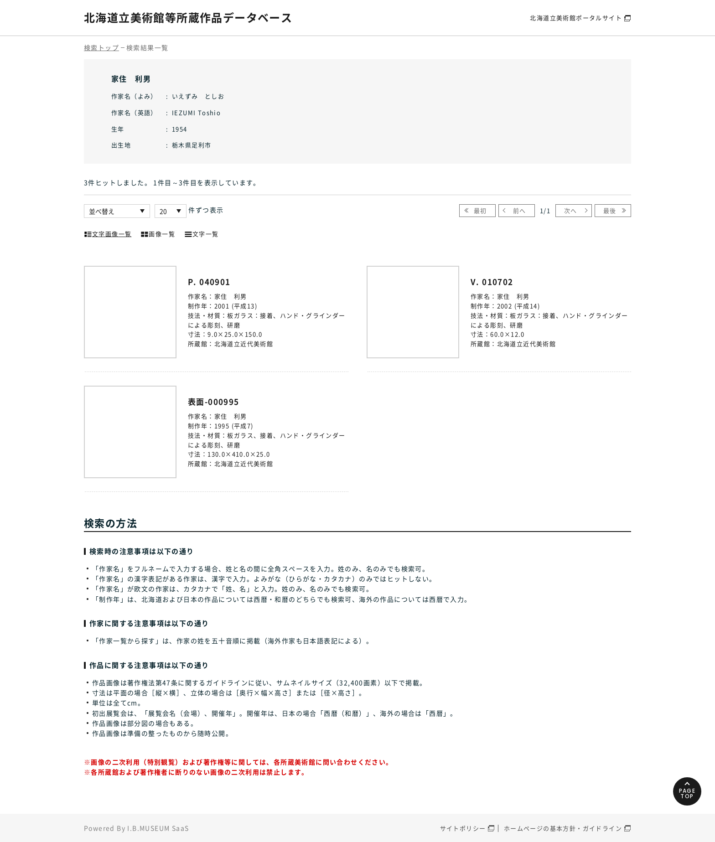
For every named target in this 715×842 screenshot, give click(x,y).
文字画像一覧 (107, 233)
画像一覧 (157, 233)
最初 (480, 210)
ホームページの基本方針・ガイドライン (563, 828)
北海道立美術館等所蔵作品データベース (188, 17)
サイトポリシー (463, 828)
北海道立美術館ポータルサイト (576, 17)
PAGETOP (687, 793)
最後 (610, 210)
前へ (519, 210)
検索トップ (101, 47)
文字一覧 (201, 233)
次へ (570, 210)
